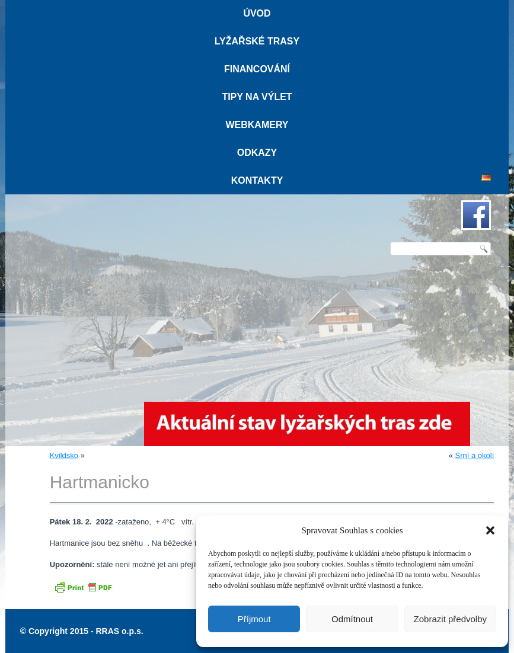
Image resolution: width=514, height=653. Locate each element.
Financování (257, 69)
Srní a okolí (474, 455)
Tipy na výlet (257, 97)
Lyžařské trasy (257, 41)
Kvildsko (64, 455)
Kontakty (257, 180)
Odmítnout (352, 619)
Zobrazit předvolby (450, 619)
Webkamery (256, 125)
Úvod (256, 13)
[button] (490, 530)
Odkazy (257, 153)
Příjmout (254, 619)
